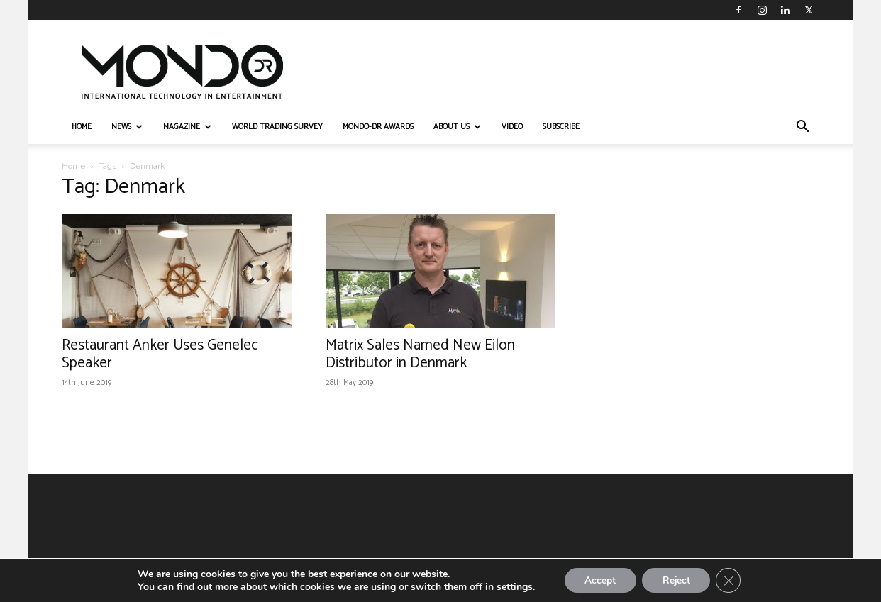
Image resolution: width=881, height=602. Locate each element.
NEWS (127, 127)
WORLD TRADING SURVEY (277, 127)
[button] (802, 128)
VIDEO (512, 127)
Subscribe (561, 127)
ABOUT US (457, 127)
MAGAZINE (187, 127)
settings (512, 586)
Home (73, 166)
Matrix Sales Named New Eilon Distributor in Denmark (420, 354)
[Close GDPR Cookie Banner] (730, 580)
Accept (598, 579)
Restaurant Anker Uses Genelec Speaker (160, 354)
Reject (677, 579)
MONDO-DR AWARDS (378, 127)
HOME (82, 127)
